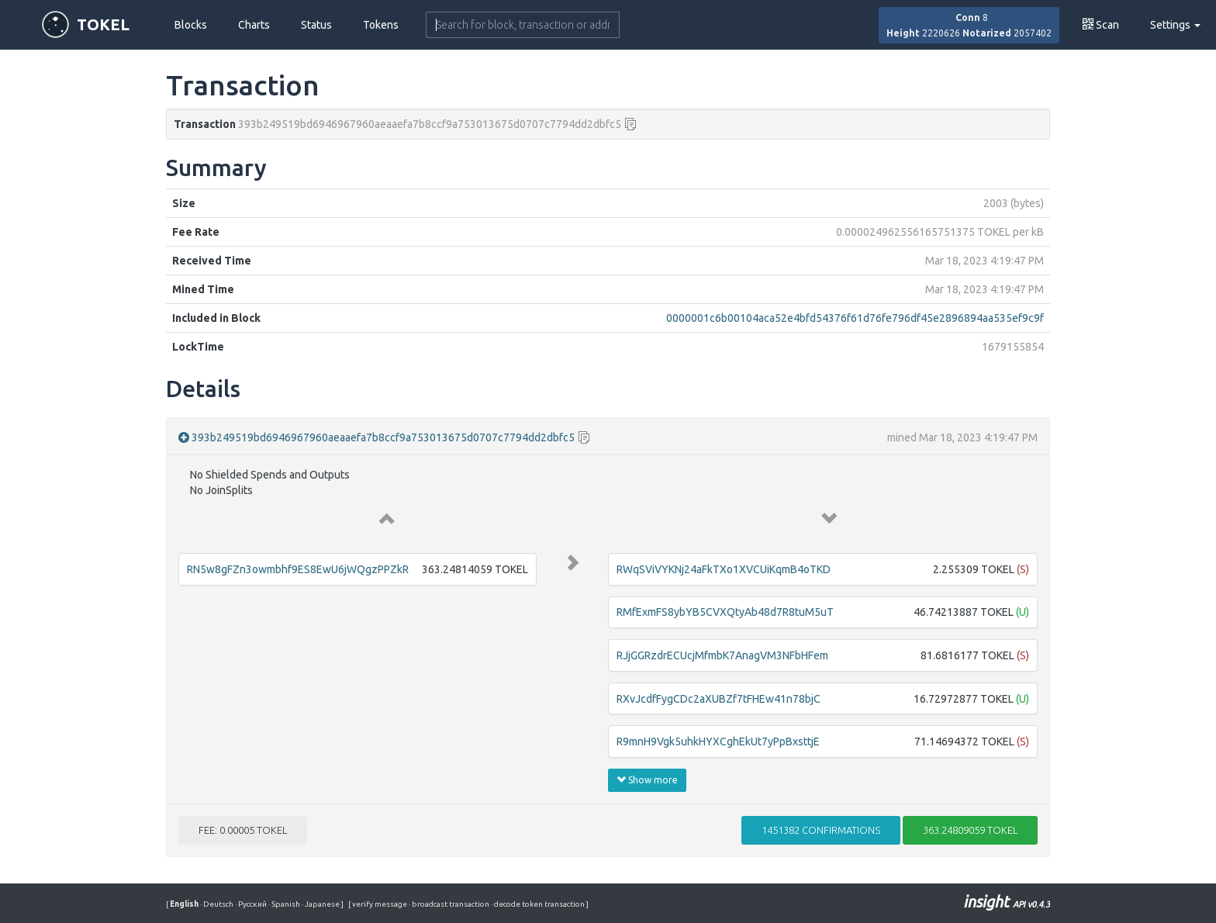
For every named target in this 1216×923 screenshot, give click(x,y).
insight (1006, 902)
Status (316, 25)
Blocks (190, 25)
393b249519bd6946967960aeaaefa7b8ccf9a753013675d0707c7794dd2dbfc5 (383, 437)
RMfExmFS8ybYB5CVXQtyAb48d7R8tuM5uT (725, 612)
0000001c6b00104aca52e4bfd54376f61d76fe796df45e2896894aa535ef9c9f (855, 318)
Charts (254, 25)
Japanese (321, 904)
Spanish (285, 904)
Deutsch (217, 904)
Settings (1175, 25)
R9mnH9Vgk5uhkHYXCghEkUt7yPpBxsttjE (718, 741)
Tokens (381, 25)
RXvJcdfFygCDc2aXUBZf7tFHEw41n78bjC (718, 699)
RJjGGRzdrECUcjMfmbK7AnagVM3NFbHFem (722, 655)
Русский (251, 904)
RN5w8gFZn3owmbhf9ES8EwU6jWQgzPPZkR (298, 569)
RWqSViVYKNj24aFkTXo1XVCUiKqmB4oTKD (724, 569)
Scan (1101, 25)
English (185, 904)
